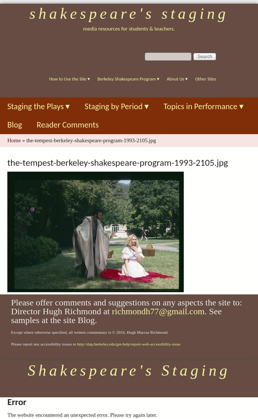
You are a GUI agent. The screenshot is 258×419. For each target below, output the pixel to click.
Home (14, 140)
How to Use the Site (69, 79)
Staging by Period (117, 106)
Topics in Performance (204, 106)
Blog (14, 125)
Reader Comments (68, 125)
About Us (177, 79)
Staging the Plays (38, 106)
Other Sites (205, 79)
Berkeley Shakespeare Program (128, 79)
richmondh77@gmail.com (158, 311)
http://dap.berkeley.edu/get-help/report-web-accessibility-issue (128, 344)
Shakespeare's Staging (129, 13)
